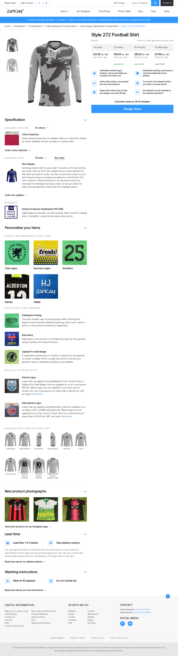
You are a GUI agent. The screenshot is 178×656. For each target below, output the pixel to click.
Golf (70, 623)
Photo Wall (124, 11)
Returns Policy (38, 617)
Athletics (72, 611)
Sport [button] (65, 11)
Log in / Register (140, 3)
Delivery (8, 620)
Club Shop (104, 11)
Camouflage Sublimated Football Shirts (100, 26)
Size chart (59, 158)
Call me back (27, 3)
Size (140, 11)
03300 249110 (142, 609)
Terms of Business (119, 638)
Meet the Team (78, 638)
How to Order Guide (14, 626)
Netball (91, 617)
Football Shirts (36, 26)
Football (72, 620)
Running (91, 623)
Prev (26, 73)
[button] (46, 120)
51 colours (41, 128)
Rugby (91, 620)
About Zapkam (57, 638)
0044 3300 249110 (142, 612)
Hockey (91, 611)
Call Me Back (11, 614)
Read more (37, 394)
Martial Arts (93, 614)
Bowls (71, 614)
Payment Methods (39, 614)
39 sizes (40, 158)
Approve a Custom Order (16, 611)
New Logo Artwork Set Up (43, 611)
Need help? (11, 3)
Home (9, 26)
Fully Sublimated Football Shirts (62, 26)
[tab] (46, 120)
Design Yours (132, 109)
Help (166, 11)
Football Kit (20, 26)
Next (83, 73)
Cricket (71, 617)
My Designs (119, 3)
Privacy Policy (97, 638)
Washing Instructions (41, 623)
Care (153, 11)
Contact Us (10, 617)
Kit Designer (83, 11)
